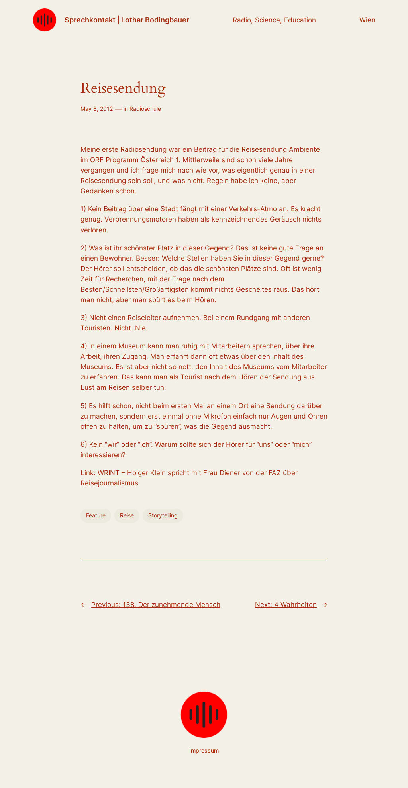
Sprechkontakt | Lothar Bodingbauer (127, 20)
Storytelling (163, 515)
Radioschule (145, 108)
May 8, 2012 (96, 108)
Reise (127, 515)
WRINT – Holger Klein (132, 473)
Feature (96, 515)
